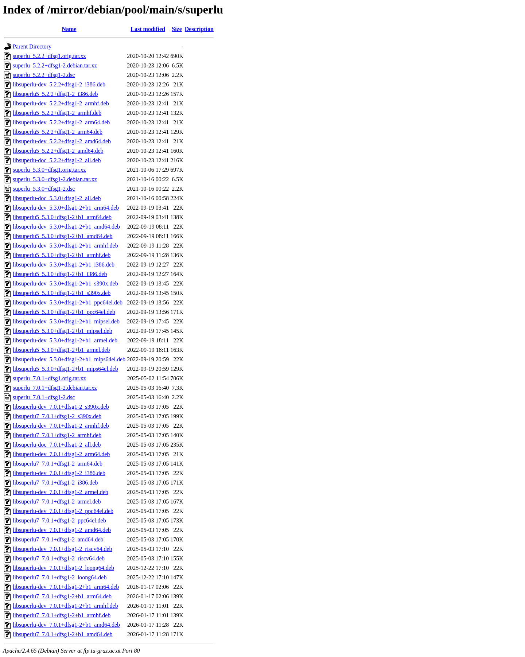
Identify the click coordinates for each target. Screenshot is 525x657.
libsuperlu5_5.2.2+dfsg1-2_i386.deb (55, 94)
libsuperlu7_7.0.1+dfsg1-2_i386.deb (55, 482)
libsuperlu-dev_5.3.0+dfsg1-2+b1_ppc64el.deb (67, 302)
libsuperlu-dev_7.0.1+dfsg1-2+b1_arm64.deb (66, 587)
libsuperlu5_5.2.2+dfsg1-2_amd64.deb (58, 151)
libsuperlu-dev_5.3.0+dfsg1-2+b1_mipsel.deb (66, 321)
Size (177, 29)
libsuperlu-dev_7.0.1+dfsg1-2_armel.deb (60, 492)
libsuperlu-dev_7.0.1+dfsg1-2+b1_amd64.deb (66, 625)
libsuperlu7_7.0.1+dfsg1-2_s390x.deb (57, 416)
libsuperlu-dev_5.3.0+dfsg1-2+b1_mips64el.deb (69, 359)
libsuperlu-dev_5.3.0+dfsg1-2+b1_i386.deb (63, 264)
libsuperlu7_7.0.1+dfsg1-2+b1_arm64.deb (62, 596)
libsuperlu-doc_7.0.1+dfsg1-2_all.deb (57, 445)
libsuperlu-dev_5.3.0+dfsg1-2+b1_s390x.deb (65, 283)
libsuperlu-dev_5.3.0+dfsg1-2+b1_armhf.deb (65, 245)
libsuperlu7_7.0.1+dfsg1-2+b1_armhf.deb (61, 615)
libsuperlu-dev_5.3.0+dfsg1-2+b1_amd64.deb (66, 226)
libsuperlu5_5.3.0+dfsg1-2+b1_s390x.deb (61, 293)
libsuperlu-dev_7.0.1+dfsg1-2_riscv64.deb (62, 549)
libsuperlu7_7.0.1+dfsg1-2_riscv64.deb (59, 558)
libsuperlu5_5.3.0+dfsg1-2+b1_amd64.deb (63, 236)
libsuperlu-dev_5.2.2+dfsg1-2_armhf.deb (61, 103)
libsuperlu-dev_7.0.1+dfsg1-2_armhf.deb (61, 426)
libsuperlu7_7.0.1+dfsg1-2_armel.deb (57, 501)
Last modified (148, 29)
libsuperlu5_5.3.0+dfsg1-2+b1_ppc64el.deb (64, 312)
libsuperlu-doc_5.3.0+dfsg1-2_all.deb (57, 198)
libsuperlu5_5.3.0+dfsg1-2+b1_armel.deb (61, 350)
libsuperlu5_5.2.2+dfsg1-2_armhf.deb (57, 113)
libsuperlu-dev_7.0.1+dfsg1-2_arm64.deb (61, 454)
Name (69, 29)
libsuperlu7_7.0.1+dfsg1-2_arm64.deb (57, 463)
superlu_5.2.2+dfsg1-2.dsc (44, 75)
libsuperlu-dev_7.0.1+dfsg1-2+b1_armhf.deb (65, 606)
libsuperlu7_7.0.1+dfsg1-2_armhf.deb (57, 435)
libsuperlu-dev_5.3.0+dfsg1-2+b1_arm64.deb (66, 208)
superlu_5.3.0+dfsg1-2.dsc (44, 189)
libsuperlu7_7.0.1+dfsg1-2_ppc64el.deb (59, 520)
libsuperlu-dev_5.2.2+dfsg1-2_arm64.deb (61, 122)
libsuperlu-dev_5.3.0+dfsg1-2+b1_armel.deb (65, 340)
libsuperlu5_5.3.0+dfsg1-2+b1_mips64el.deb (65, 369)
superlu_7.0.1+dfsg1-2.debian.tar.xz (55, 388)
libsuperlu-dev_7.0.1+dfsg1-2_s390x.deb (61, 407)
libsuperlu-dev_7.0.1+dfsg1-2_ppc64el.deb (63, 511)
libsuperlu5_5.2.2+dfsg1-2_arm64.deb (57, 132)
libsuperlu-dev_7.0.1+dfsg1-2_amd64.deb (62, 530)
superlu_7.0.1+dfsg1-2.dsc (44, 397)
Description (199, 29)
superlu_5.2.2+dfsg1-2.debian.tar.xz (55, 65)
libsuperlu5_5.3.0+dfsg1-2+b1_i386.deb (60, 274)
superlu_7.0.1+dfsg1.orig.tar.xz (49, 378)
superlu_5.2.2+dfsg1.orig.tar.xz (49, 56)
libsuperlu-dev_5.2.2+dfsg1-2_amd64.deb (62, 141)
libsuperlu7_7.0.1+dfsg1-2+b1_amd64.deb (63, 634)
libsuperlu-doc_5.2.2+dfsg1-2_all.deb (57, 160)
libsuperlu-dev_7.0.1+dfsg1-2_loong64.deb (63, 568)
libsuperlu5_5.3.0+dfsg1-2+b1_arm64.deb (62, 217)
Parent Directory (32, 46)
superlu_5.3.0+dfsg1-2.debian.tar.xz (55, 179)
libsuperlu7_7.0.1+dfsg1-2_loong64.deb (59, 577)
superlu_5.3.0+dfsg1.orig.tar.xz (49, 170)
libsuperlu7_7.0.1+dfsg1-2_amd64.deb (58, 539)
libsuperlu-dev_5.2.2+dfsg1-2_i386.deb (59, 84)
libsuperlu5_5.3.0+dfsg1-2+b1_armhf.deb (61, 255)
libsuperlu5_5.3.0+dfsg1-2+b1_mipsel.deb (62, 331)
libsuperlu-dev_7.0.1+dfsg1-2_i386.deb (59, 473)
